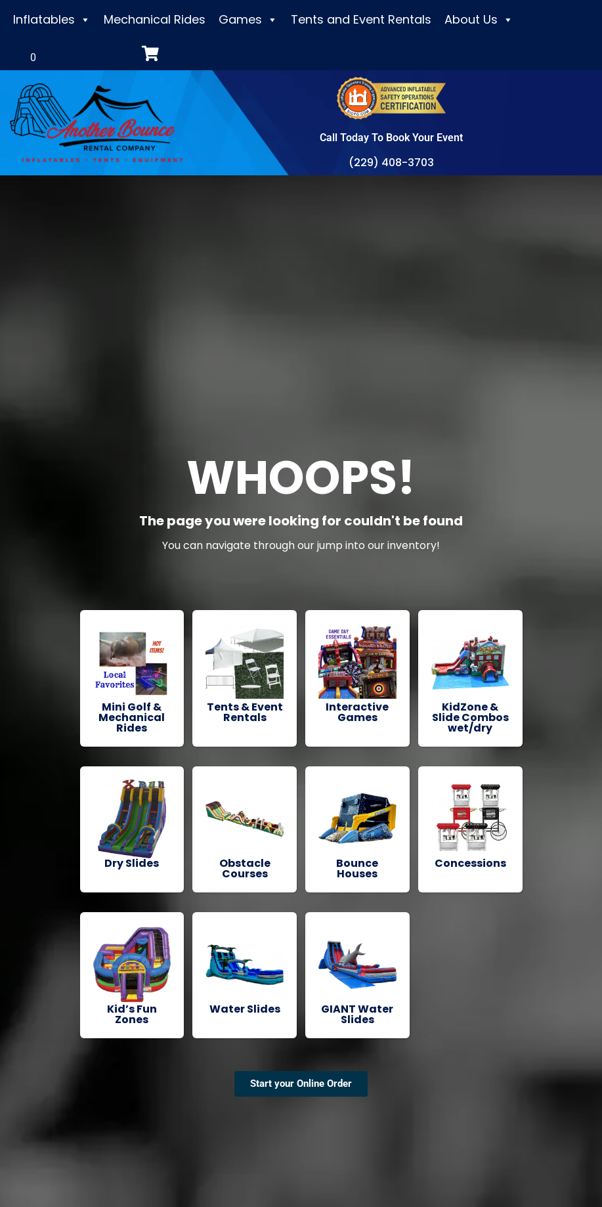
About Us (478, 20)
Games (248, 20)
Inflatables (52, 20)
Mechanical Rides (154, 19)
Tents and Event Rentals (361, 19)
